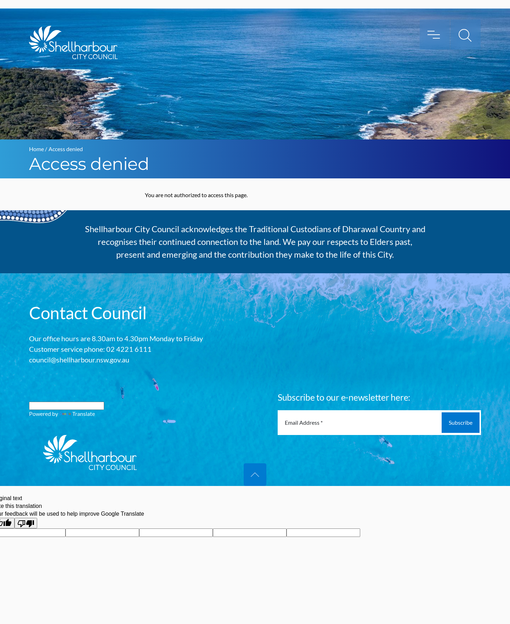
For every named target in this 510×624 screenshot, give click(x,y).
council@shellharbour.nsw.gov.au (79, 359)
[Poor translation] (26, 523)
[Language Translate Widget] (66, 406)
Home (36, 148)
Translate (77, 413)
